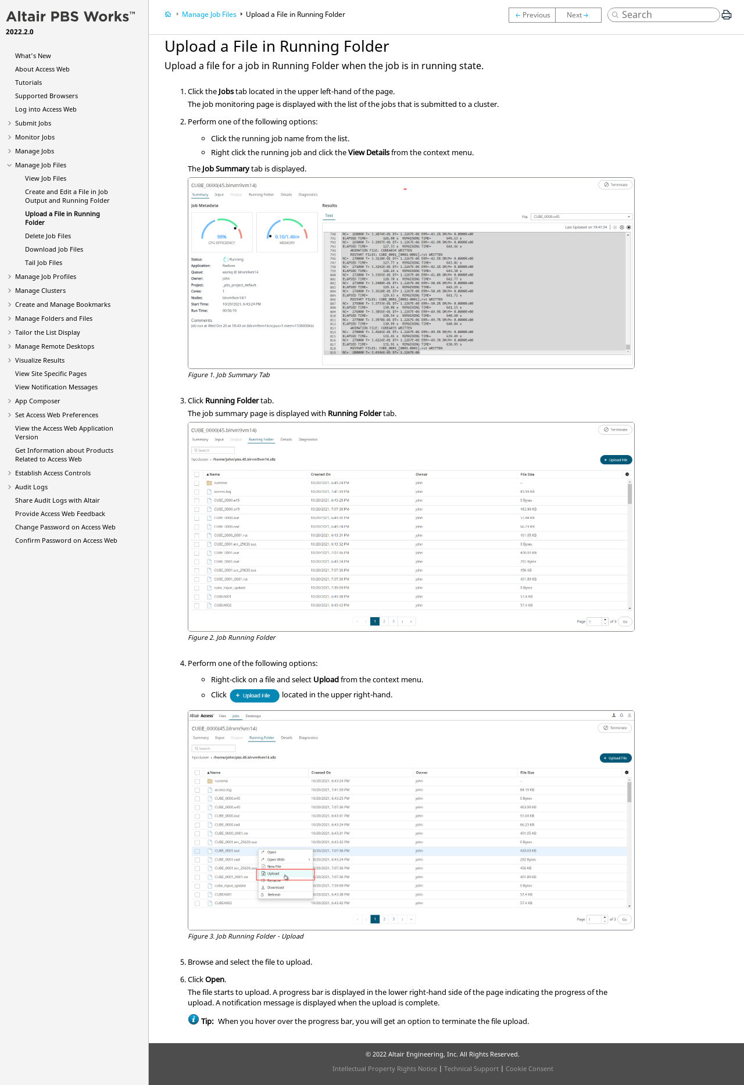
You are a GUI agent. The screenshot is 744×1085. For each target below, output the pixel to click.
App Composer (37, 400)
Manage (54, 346)
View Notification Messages (56, 386)
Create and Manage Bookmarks (62, 304)
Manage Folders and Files (53, 318)
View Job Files (45, 178)
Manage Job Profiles (45, 276)
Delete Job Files (48, 235)
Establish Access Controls (53, 472)
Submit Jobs (33, 123)
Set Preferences (56, 414)
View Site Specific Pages (51, 373)
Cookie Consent (529, 1068)
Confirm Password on (66, 540)
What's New (33, 55)
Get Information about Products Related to (64, 454)
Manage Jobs (34, 150)
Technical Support (471, 1068)
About (42, 69)
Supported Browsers (46, 95)
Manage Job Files (40, 164)
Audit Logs (31, 486)
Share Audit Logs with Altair (57, 500)
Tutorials (28, 82)
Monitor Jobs (35, 137)
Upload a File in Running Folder (295, 14)
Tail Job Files (43, 262)
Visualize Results (40, 360)
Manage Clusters (40, 290)
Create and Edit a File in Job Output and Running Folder (67, 196)
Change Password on (65, 526)
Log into (46, 109)
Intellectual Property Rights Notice (384, 1068)
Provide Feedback (60, 513)
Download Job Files (54, 249)
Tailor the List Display (47, 332)
